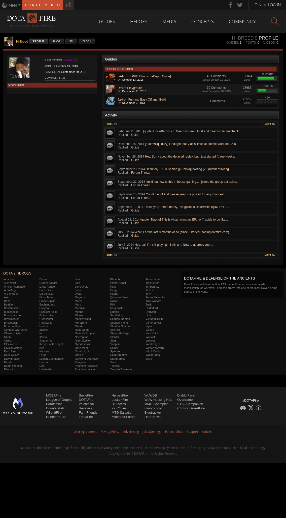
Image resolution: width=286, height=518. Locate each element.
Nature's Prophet (85, 333)
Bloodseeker (11, 311)
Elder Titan (46, 297)
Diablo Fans (186, 395)
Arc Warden (11, 293)
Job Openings (152, 432)
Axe (6, 297)
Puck (113, 286)
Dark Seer (10, 351)
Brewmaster (11, 318)
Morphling (81, 322)
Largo (43, 354)
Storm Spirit (117, 358)
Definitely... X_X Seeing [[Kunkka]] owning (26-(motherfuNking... (188, 169)
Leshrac (44, 362)
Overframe (185, 400)
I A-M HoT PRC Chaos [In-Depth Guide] (144, 76)
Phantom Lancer (85, 369)
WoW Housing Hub (158, 400)
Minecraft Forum (123, 417)
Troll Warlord (153, 300)
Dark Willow (11, 354)
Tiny (148, 293)
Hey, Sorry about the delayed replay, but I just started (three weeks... (191, 156)
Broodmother (12, 326)
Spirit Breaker (118, 354)
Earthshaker (47, 293)
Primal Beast (118, 282)
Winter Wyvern (155, 347)
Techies (115, 365)
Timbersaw (152, 286)
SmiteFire (86, 395)
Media (169, 21)
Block (87, 41)
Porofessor (54, 404)
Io (41, 333)
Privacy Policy (109, 432)
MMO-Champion (156, 404)
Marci (78, 300)
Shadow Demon (120, 318)
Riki (112, 304)
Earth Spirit (46, 290)
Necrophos (81, 337)
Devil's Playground (130, 88)
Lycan (78, 293)
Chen (7, 337)
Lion (77, 282)
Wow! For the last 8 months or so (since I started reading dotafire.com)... (183, 232)
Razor (114, 300)
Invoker (44, 329)
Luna (78, 290)
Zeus (149, 358)
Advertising (131, 432)
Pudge (114, 290)
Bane (7, 300)
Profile (38, 41)
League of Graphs (59, 400)
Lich (42, 365)
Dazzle (8, 362)
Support (192, 432)
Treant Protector (155, 297)
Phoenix (115, 279)
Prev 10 (111, 124)
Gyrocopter (46, 318)
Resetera (85, 408)
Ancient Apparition (15, 286)
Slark (113, 340)
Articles (207, 432)
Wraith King (153, 354)
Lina (77, 279)
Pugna (114, 293)
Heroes (138, 21)
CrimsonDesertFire (191, 408)
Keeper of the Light (51, 344)
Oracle (79, 354)
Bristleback (11, 322)
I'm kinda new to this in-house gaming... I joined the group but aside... (192, 182)
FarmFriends (88, 412)
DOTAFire (86, 400)
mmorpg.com (154, 408)
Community (242, 21)
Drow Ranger (48, 286)
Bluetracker (153, 412)
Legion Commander (52, 358)
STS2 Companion (190, 404)
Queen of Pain (119, 297)
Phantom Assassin (86, 365)
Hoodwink (46, 322)
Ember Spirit (47, 300)
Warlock (150, 337)
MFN (12, 5)
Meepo (79, 311)
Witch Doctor (153, 351)
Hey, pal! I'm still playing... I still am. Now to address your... (174, 245)
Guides (107, 21)
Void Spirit (152, 333)
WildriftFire (54, 412)
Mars (78, 304)
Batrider (9, 304)
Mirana (79, 315)
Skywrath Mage (119, 333)
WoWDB (151, 395)
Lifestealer (46, 369)
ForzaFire (86, 417)
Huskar (44, 326)
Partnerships (174, 432)
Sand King (116, 315)
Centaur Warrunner (16, 329)
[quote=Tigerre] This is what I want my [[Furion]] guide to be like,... (184, 219)
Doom (43, 279)
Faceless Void (48, 311)
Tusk (148, 304)
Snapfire (115, 344)
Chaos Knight (12, 333)
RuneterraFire (56, 417)
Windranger (153, 344)
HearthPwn (153, 417)
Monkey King (83, 318)
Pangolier (80, 362)
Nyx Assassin (83, 344)
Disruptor (9, 369)
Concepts (202, 21)
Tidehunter (152, 282)
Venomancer (153, 322)
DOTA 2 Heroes (17, 273)
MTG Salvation (122, 412)
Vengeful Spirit (154, 318)
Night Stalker (83, 340)
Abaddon (9, 279)
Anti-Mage (10, 290)
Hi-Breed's (245, 38)
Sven (113, 362)
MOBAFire (53, 395)
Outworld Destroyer (87, 358)
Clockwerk (10, 344)
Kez (42, 347)
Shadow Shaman (120, 326)
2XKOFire (119, 408)
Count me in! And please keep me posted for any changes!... (186, 194)
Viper (149, 326)
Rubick (114, 311)
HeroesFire (120, 395)
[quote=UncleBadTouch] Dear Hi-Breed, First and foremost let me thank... (192, 131)
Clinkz (8, 340)
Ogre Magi (81, 347)
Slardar (114, 337)
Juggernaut (46, 340)
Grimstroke (46, 315)
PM (71, 41)
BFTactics (119, 404)
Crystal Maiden (13, 347)
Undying (151, 311)
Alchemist (10, 282)
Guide (135, 135)
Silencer (115, 329)
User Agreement (85, 432)
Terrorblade (153, 279)
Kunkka (44, 351)
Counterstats (55, 408)
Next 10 (270, 124)
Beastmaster (12, 308)
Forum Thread (140, 172)
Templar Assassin (121, 369)
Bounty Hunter (13, 315)
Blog (56, 41)
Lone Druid (81, 286)
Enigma (44, 308)
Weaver (150, 340)
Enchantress (47, 304)
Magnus (80, 297)
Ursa (148, 315)
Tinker (149, 290)
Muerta (79, 326)
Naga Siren (82, 329)
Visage (150, 329)
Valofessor (86, 404)
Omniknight (82, 351)
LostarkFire (120, 400)
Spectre (115, 351)
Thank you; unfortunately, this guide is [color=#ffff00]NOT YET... (186, 207)
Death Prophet (13, 365)
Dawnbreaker (12, 358)
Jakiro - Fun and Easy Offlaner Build (142, 99)
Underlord (152, 308)
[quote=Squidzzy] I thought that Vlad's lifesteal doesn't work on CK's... (191, 144)
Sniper (114, 347)
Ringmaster (117, 308)
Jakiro (43, 337)
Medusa (80, 308)
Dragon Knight (48, 282)
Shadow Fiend (119, 322)
